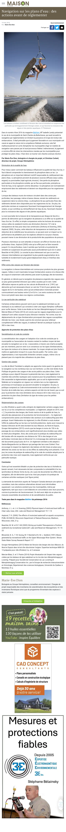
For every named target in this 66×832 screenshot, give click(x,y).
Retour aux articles (13, 573)
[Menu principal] (3, 3)
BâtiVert (28, 499)
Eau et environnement (57, 23)
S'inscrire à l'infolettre (33, 601)
